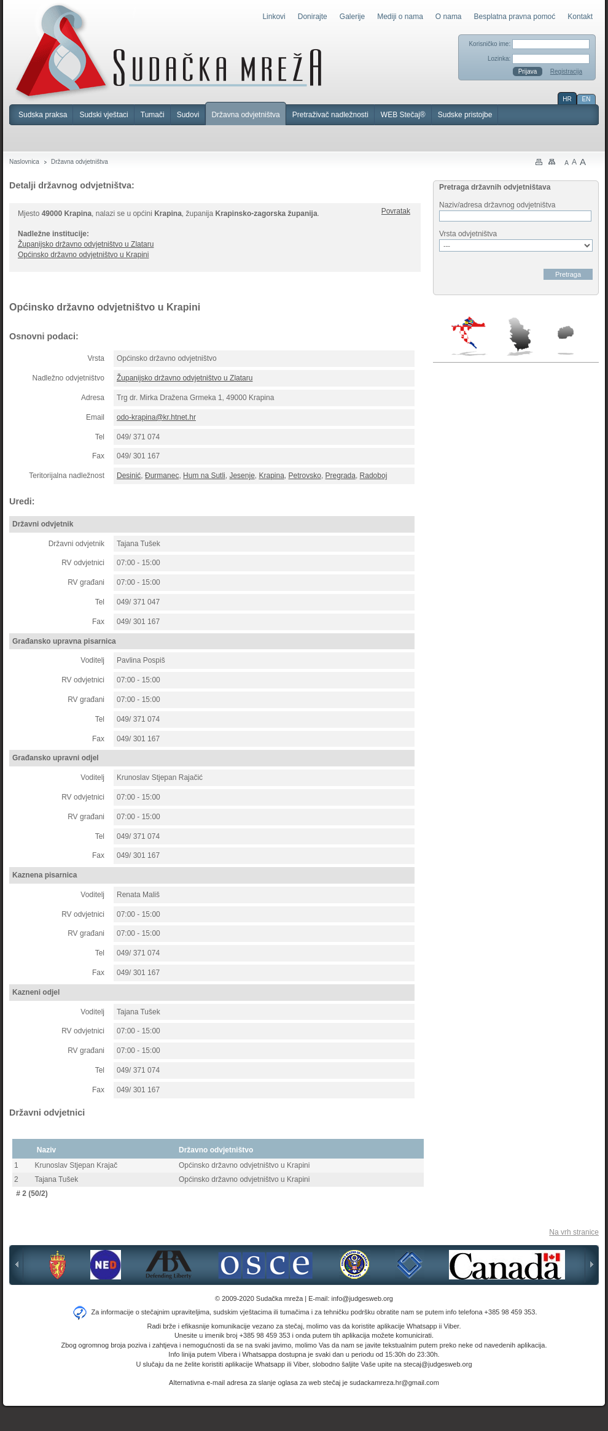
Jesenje (241, 475)
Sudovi (188, 114)
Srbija (519, 336)
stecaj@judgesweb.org (437, 1364)
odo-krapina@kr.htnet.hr (156, 417)
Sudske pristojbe (465, 114)
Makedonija (566, 340)
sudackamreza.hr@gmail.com (394, 1382)
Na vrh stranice (574, 1232)
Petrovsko (305, 475)
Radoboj (374, 475)
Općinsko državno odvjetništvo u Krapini (83, 254)
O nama (448, 16)
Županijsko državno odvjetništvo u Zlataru (86, 244)
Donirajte (312, 16)
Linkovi (273, 16)
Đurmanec (162, 475)
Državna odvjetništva (245, 114)
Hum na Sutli (204, 475)
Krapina (271, 475)
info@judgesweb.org (362, 1298)
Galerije (352, 16)
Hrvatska (469, 336)
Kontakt (580, 16)
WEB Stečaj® (403, 114)
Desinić (129, 475)
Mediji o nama (400, 16)
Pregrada (340, 475)
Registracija (566, 71)
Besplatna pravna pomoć (515, 16)
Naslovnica (24, 161)
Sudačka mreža (168, 51)
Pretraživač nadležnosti (330, 114)
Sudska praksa (42, 114)
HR (567, 99)
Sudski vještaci (103, 114)
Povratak (395, 211)
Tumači (153, 114)
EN (586, 99)
